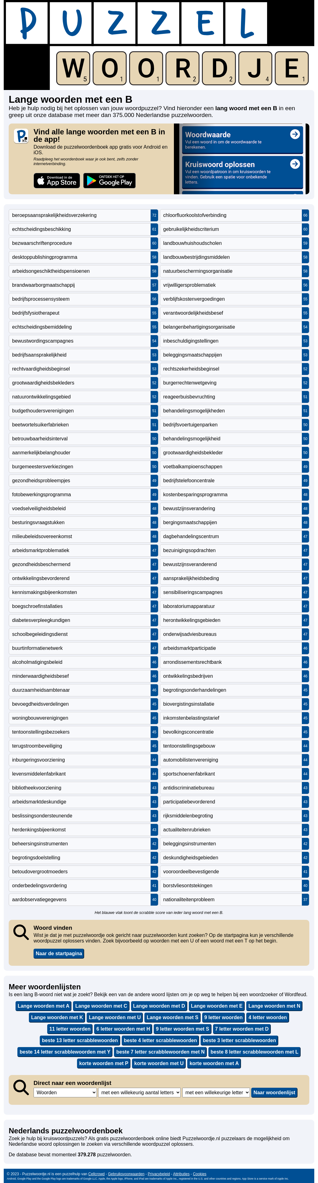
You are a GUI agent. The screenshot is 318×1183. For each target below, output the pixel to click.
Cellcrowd (96, 1174)
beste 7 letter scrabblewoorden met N (160, 1052)
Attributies (181, 1174)
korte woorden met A (214, 1063)
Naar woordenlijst (274, 1092)
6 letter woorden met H (123, 1029)
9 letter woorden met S (182, 1029)
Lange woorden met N (274, 1006)
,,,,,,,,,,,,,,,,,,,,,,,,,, (216, 1092)
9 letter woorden (223, 1017)
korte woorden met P (103, 1063)
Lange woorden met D (159, 1006)
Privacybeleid (159, 1174)
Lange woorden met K (57, 1017)
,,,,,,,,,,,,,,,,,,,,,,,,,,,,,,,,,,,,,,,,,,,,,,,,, (139, 1092)
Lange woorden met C (101, 1006)
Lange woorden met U (115, 1017)
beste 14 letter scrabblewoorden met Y (65, 1052)
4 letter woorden (267, 1017)
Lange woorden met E (217, 1006)
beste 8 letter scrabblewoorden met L (254, 1052)
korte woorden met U (159, 1063)
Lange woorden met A (44, 1006)
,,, (65, 1092)
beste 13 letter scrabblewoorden (80, 1040)
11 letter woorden (69, 1029)
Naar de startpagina (59, 953)
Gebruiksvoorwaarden (126, 1174)
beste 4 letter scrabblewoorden (160, 1040)
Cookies (199, 1174)
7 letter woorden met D (242, 1029)
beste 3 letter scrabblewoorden (239, 1040)
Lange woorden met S (172, 1017)
